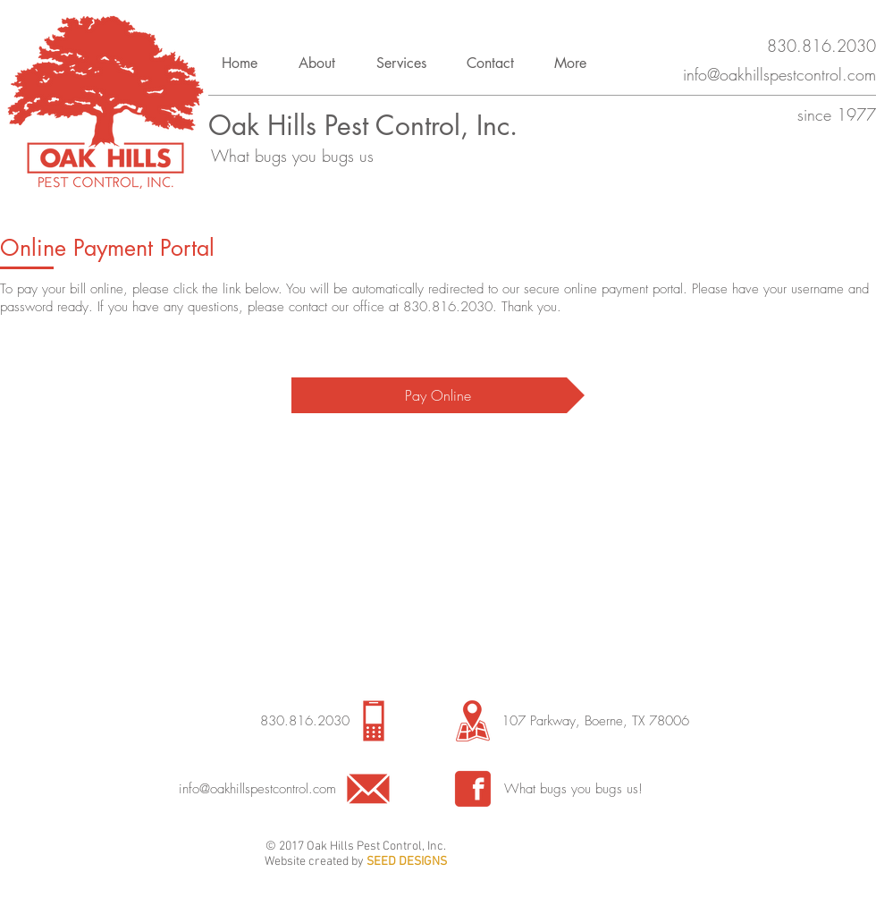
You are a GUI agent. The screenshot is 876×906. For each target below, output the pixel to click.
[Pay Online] (438, 395)
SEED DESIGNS (406, 861)
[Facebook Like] (537, 854)
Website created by (315, 861)
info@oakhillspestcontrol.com (257, 789)
